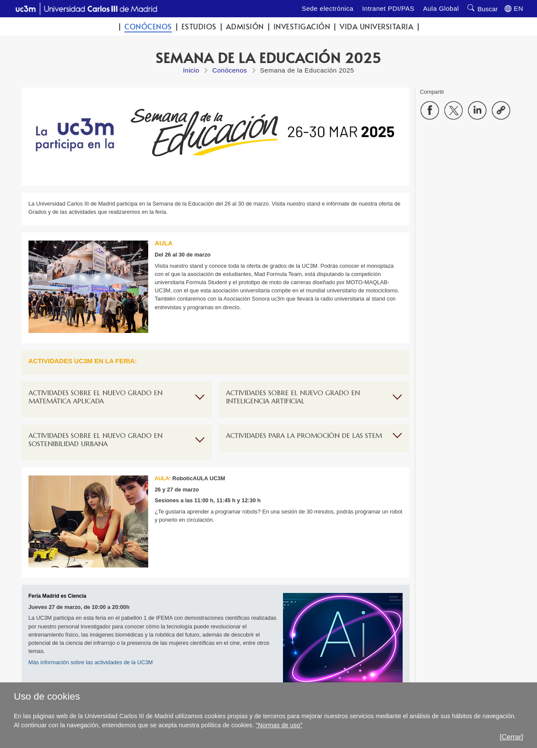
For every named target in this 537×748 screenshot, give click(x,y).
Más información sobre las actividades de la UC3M (91, 662)
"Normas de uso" (279, 725)
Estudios (198, 27)
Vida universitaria (376, 27)
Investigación (301, 27)
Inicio (191, 70)
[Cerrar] (511, 737)
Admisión (245, 27)
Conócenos (148, 27)
